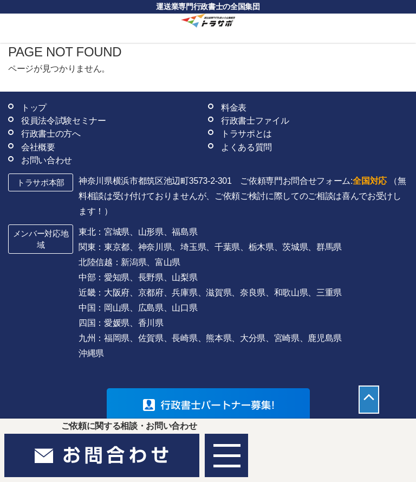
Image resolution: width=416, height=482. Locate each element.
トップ (34, 107)
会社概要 (38, 147)
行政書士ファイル (255, 120)
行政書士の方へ (51, 133)
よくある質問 (246, 147)
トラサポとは (246, 133)
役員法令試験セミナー (63, 120)
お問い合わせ (46, 160)
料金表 (233, 107)
